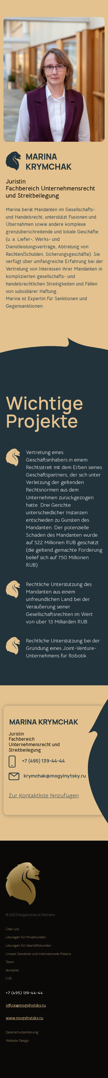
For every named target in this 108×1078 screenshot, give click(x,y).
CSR (9, 978)
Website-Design (17, 1040)
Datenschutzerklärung (22, 1032)
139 (26, 992)
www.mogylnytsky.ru (24, 1017)
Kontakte (12, 970)
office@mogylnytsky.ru (26, 1005)
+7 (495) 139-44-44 (43, 761)
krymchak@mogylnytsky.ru (55, 776)
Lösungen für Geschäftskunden (28, 945)
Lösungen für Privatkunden (26, 937)
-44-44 (36, 992)
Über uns (12, 929)
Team (10, 962)
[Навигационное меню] (98, 11)
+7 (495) (14, 992)
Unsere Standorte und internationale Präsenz (38, 954)
